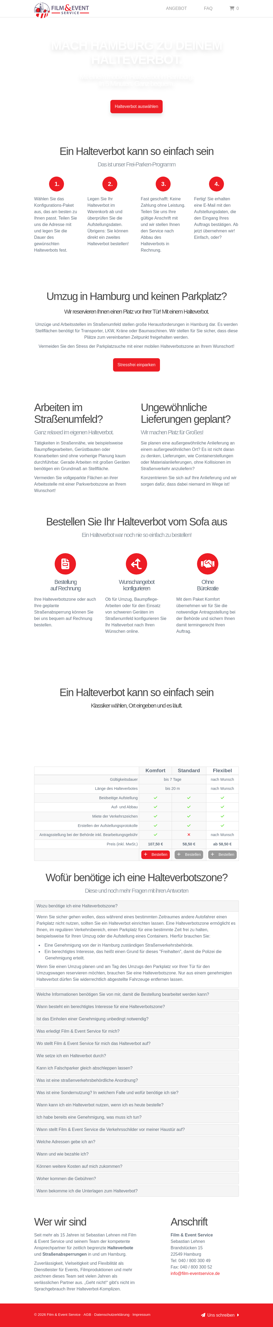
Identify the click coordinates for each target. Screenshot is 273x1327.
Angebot (176, 8)
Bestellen (155, 855)
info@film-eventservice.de (195, 1273)
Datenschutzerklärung (111, 1315)
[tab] (136, 906)
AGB (87, 1315)
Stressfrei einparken (136, 364)
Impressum (141, 1315)
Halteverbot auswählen (136, 106)
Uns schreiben (220, 1315)
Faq (208, 8)
